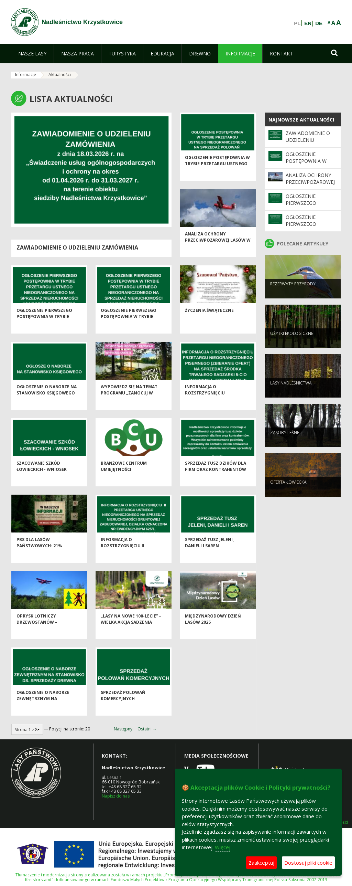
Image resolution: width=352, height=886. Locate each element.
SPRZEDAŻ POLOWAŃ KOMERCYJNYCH (123, 707)
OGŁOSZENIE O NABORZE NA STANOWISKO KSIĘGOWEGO (46, 401)
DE (318, 23)
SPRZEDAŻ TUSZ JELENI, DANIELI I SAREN (209, 554)
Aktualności (59, 74)
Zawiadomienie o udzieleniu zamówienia (77, 247)
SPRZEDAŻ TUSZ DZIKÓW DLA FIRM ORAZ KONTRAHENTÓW (215, 478)
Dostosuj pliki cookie (308, 862)
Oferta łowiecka (288, 492)
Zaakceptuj (261, 862)
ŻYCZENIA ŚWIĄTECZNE (209, 322)
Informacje (25, 74)
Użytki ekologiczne (291, 344)
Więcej (222, 847)
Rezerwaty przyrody (293, 294)
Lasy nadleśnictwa (291, 393)
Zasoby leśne (284, 443)
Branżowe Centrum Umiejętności (124, 478)
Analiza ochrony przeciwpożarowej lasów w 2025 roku (218, 252)
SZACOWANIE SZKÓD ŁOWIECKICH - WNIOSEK (41, 478)
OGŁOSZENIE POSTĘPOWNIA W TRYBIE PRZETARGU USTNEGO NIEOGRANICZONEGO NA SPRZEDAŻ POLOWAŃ (217, 178)
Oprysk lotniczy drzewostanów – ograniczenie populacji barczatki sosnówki (44, 636)
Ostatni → (147, 729)
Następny (123, 729)
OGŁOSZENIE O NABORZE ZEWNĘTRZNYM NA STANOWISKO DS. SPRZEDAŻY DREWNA (47, 713)
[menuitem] (32, 53)
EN (307, 23)
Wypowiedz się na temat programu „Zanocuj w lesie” (129, 404)
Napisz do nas (116, 796)
